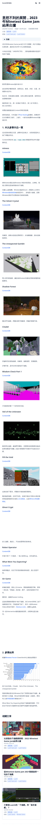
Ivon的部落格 (7, 3)
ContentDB (6, 152)
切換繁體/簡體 (33, 29)
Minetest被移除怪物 (9, 192)
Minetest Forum (11, 657)
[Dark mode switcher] (36, 3)
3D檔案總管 (11, 699)
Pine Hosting (23, 115)
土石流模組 (21, 499)
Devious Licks (21, 607)
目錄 (7, 39)
